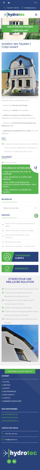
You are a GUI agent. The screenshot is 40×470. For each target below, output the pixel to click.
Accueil (6, 382)
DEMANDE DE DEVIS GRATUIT (20, 371)
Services (6, 385)
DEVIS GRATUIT (9, 395)
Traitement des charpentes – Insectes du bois (20, 246)
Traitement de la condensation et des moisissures (17, 236)
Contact (7, 398)
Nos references (9, 391)
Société (6, 388)
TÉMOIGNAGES (22, 255)
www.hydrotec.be (10, 417)
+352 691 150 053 (11, 8)
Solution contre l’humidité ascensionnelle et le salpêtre (20, 225)
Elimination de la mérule (13, 242)
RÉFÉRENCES (21, 268)
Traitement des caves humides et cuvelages (19, 230)
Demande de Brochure (12, 401)
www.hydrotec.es (10, 414)
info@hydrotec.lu (29, 8)
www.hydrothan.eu (10, 421)
